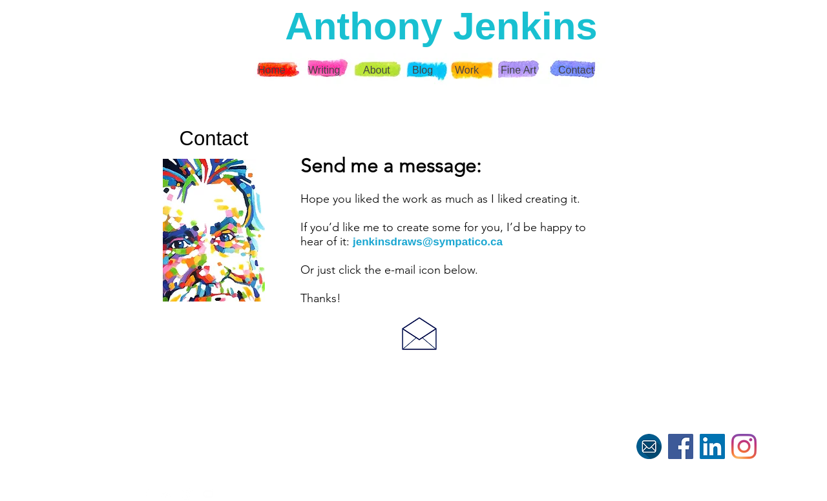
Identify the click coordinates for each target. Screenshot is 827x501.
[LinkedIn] (712, 446)
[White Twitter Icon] (167, 494)
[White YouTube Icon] (208, 494)
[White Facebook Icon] (146, 494)
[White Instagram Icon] (187, 494)
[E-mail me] (649, 446)
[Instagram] (744, 446)
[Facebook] (680, 446)
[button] (467, 70)
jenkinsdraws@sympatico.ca (428, 242)
